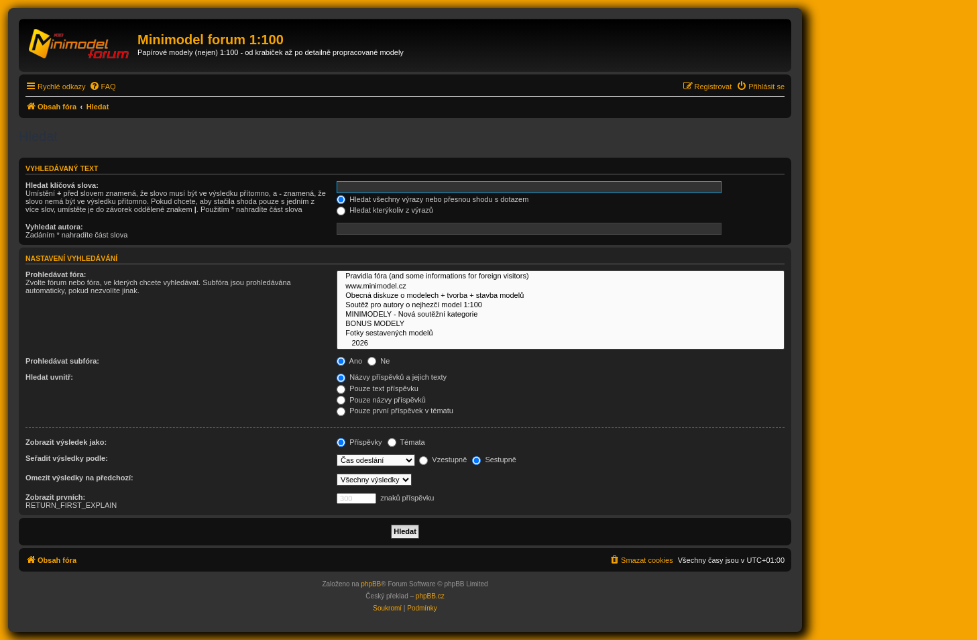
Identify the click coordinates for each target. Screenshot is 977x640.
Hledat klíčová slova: (62, 185)
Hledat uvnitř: (49, 377)
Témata (406, 442)
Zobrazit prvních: (55, 497)
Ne (378, 361)
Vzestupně (443, 460)
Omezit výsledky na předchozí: (79, 478)
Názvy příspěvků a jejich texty (392, 377)
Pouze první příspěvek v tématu (395, 411)
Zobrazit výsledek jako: (66, 442)
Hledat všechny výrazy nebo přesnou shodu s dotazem (432, 199)
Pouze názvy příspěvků (381, 400)
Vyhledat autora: (54, 227)
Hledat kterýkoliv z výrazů (385, 210)
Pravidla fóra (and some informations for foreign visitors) (560, 276)
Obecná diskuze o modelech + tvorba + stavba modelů (560, 296)
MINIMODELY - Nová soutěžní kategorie (560, 314)
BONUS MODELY (560, 324)
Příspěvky (359, 442)
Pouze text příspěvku (377, 388)
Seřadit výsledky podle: (66, 458)
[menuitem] (102, 86)
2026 (560, 343)
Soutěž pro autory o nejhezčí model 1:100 (560, 305)
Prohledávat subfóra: (62, 361)
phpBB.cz (430, 596)
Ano (349, 361)
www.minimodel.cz (560, 286)
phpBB (371, 584)
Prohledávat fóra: (55, 274)
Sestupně (494, 460)
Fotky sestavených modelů (560, 333)
